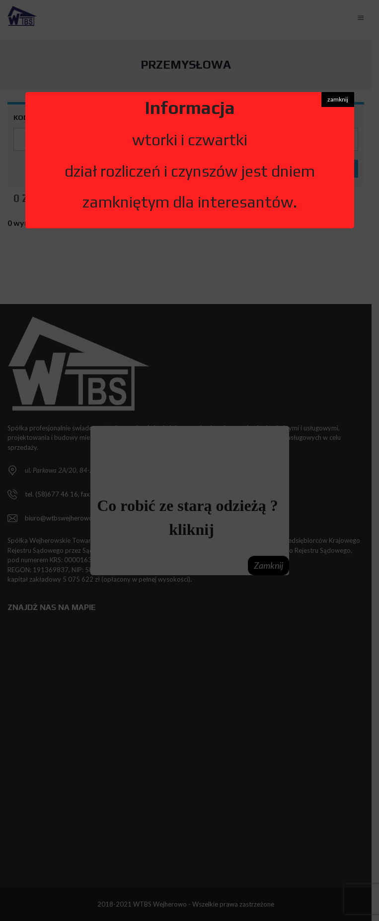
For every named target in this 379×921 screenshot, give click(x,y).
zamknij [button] (337, 99)
